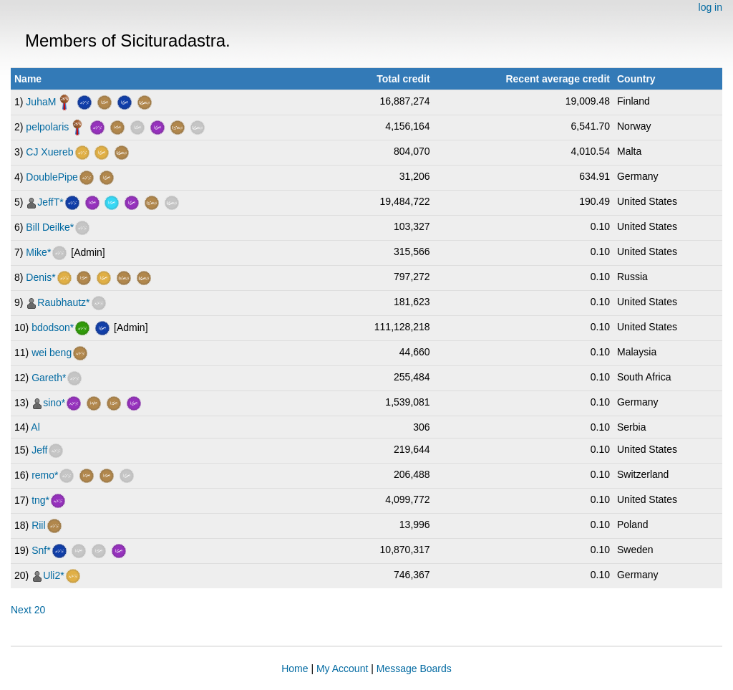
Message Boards (414, 668)
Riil (38, 525)
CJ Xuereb (49, 152)
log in (710, 7)
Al (35, 427)
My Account (342, 668)
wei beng (51, 352)
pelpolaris (47, 127)
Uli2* (53, 575)
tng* (40, 500)
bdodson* (52, 327)
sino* (54, 402)
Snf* (40, 550)
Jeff (39, 450)
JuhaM (41, 101)
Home (294, 668)
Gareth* (48, 377)
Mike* (38, 252)
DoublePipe (51, 177)
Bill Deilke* (50, 227)
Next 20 (28, 609)
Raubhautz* (63, 302)
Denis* (40, 277)
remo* (44, 475)
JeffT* (50, 202)
